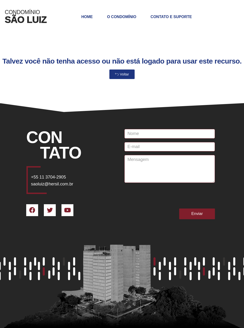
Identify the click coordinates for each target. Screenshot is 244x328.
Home (87, 17)
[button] (122, 74)
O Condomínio (121, 17)
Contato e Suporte (171, 17)
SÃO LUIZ (26, 20)
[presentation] (160, 195)
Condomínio (22, 12)
